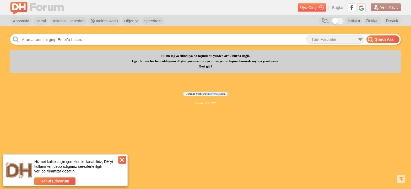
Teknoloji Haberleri (68, 21)
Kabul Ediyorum (55, 181)
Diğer (131, 21)
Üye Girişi (312, 7)
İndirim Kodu (104, 21)
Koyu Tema (325, 21)
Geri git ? (205, 66)
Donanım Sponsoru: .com (205, 94)
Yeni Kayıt (386, 7)
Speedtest (153, 21)
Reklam (373, 20)
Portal (41, 21)
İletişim (354, 20)
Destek (392, 20)
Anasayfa (21, 21)
